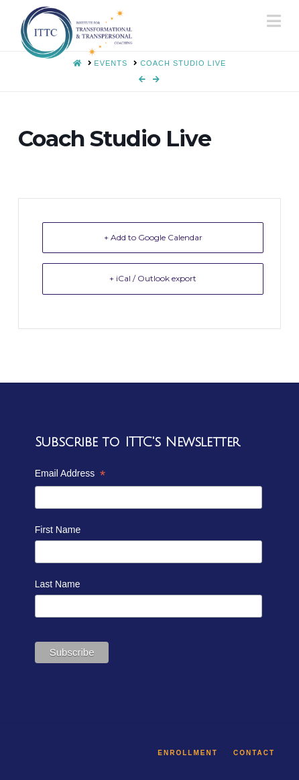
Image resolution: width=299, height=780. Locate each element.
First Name (57, 529)
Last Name (57, 584)
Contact (254, 753)
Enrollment (187, 753)
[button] (274, 21)
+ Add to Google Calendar (153, 237)
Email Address (70, 475)
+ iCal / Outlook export (152, 278)
